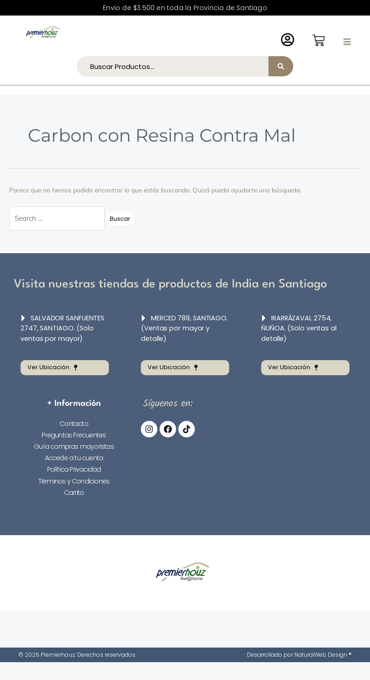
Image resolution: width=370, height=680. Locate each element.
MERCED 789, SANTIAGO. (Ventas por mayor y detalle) (183, 328)
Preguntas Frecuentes (74, 434)
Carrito (74, 491)
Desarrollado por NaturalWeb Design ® (299, 654)
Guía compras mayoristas (74, 445)
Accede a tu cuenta (74, 457)
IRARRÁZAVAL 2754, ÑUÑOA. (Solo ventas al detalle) (302, 328)
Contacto (73, 422)
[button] (347, 41)
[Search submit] (280, 66)
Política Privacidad (74, 468)
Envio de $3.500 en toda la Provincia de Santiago (185, 7)
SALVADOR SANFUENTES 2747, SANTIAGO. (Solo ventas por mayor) (61, 328)
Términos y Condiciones (73, 479)
